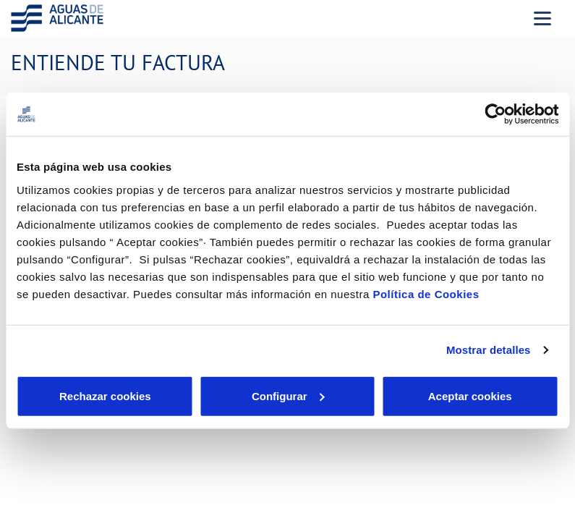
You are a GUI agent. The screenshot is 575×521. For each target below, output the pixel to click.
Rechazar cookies (105, 395)
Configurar (288, 395)
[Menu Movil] (542, 18)
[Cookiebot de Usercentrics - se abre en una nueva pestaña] (495, 114)
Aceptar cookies (470, 395)
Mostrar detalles (488, 350)
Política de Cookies (425, 293)
